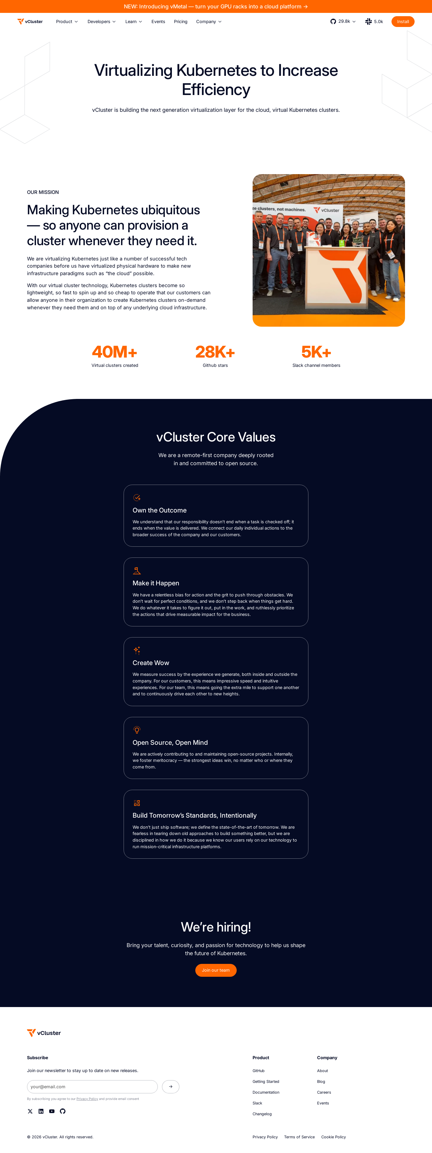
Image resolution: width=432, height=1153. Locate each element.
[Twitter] (30, 1111)
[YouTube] (52, 1111)
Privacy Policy (87, 1099)
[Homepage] (44, 1033)
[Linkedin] (41, 1111)
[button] (67, 21)
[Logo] (30, 21)
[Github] (62, 1111)
